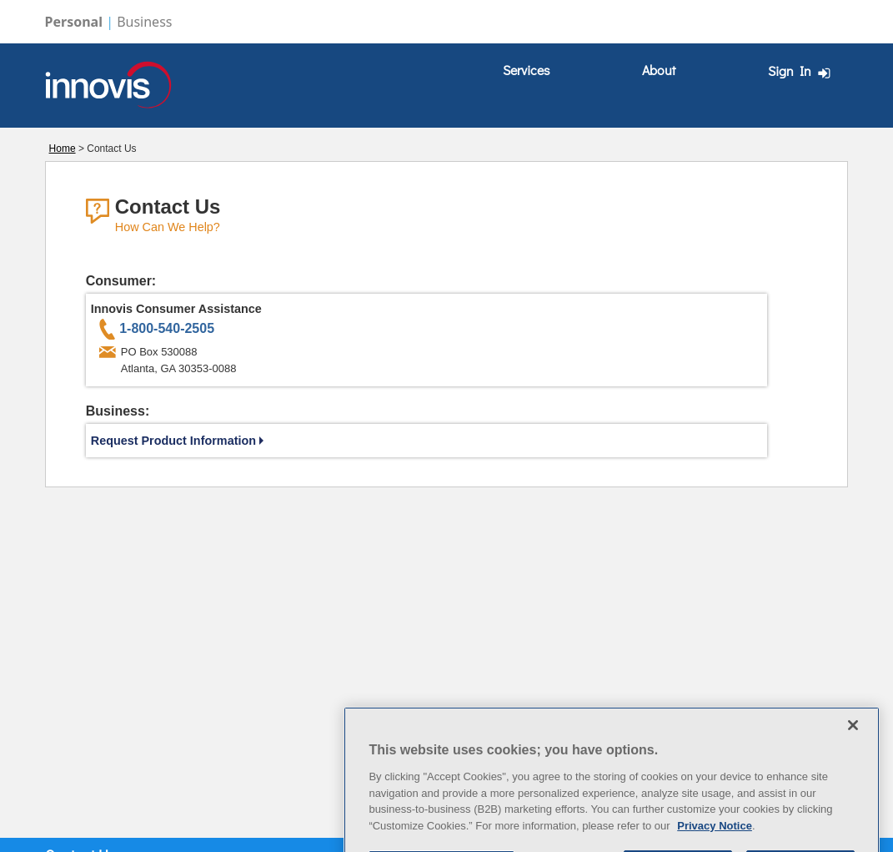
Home (62, 148)
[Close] (853, 742)
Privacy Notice (714, 843)
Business (144, 22)
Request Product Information (177, 440)
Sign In (801, 71)
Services (526, 69)
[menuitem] (526, 70)
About (658, 69)
